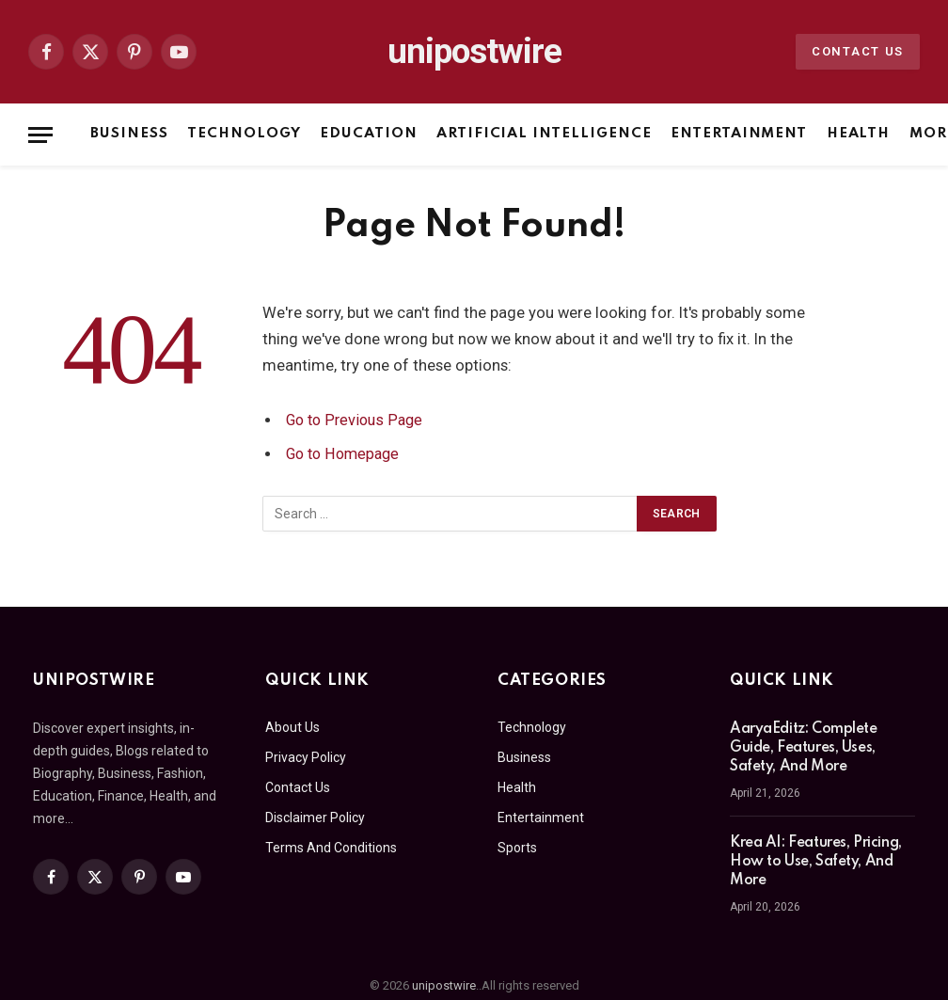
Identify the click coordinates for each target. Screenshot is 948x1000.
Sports (517, 847)
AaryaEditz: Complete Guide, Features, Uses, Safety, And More (803, 748)
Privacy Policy (305, 757)
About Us (292, 727)
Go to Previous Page (357, 420)
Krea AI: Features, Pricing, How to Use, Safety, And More (816, 861)
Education (369, 133)
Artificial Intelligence (544, 133)
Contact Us (858, 51)
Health (859, 133)
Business (129, 133)
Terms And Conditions (331, 847)
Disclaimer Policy (315, 817)
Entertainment (739, 133)
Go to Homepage (345, 454)
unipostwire (444, 985)
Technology (243, 133)
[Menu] (40, 135)
